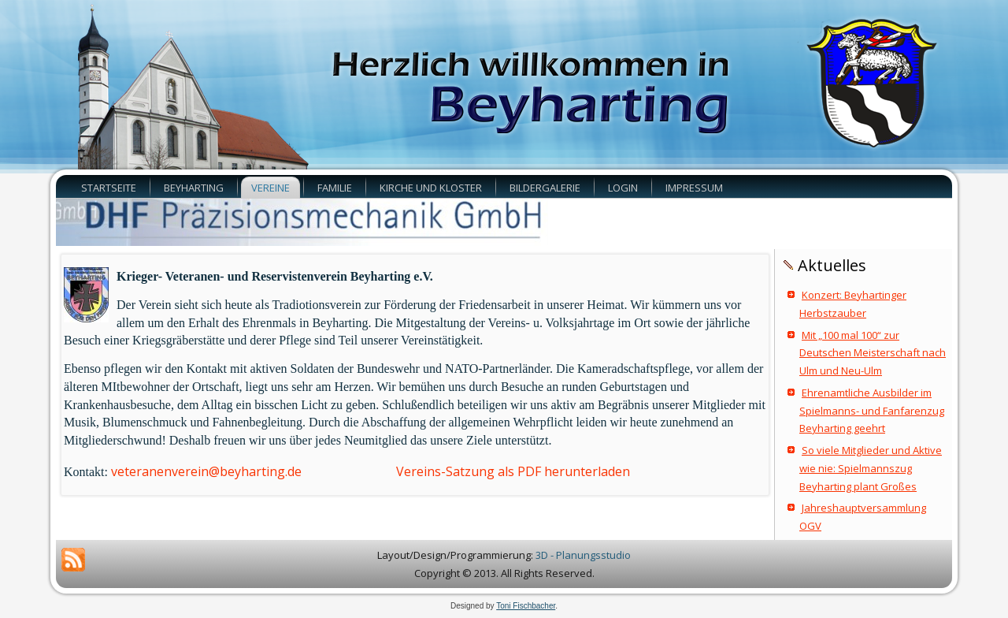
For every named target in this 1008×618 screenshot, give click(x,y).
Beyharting (194, 188)
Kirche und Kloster (431, 188)
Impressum (694, 188)
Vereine (270, 188)
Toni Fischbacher (525, 605)
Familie (334, 188)
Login (623, 188)
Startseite (108, 188)
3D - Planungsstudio (583, 555)
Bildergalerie (545, 188)
